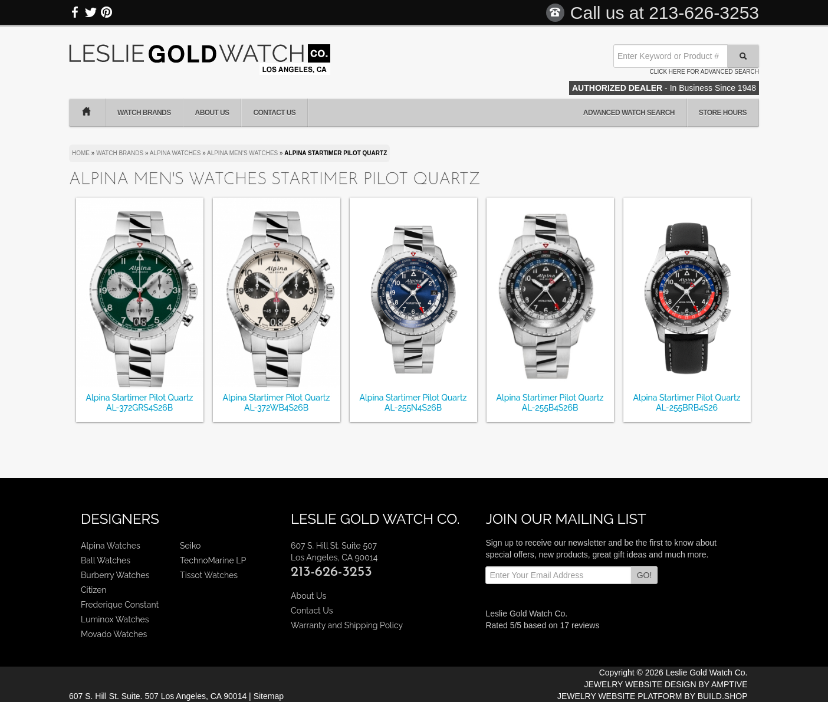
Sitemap (269, 696)
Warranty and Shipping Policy (347, 625)
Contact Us (274, 113)
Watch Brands (144, 113)
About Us (212, 113)
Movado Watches (114, 634)
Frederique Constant (120, 604)
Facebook (75, 12)
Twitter (90, 12)
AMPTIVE (729, 684)
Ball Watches (105, 560)
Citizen (94, 590)
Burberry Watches (115, 575)
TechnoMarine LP (213, 560)
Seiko (190, 545)
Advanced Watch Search (629, 113)
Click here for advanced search (704, 71)
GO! (644, 575)
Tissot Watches (209, 575)
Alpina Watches (110, 545)
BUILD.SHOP (723, 696)
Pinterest (106, 12)
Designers (120, 518)
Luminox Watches (115, 619)
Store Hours (723, 113)
